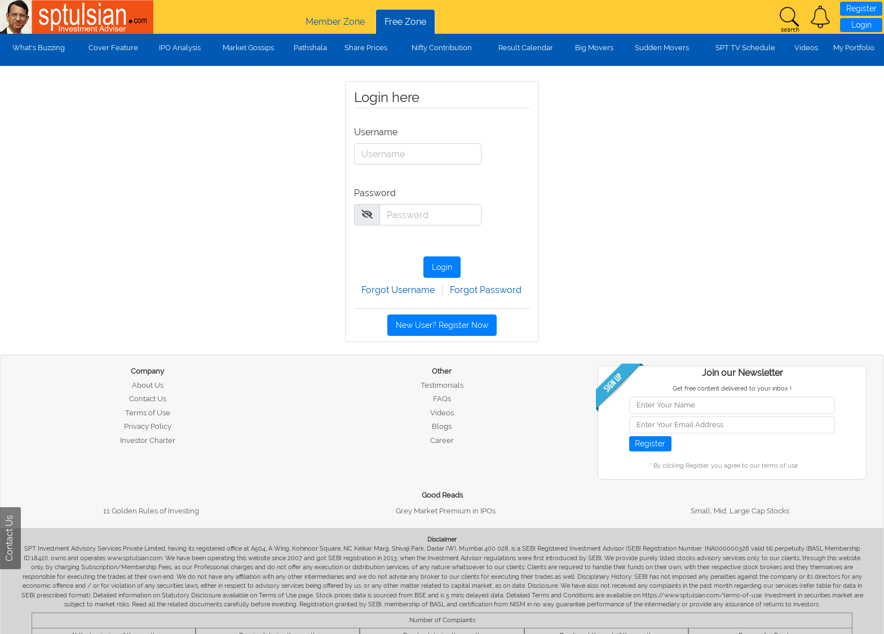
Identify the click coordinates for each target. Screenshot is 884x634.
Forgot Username (398, 290)
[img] (367, 214)
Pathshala (310, 47)
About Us (147, 385)
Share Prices (365, 47)
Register (861, 8)
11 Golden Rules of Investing (151, 511)
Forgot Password (485, 290)
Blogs (442, 426)
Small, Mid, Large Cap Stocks (740, 511)
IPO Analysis (180, 47)
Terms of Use (147, 413)
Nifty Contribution (442, 47)
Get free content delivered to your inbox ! (732, 388)
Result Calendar (525, 47)
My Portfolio (853, 47)
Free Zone (405, 21)
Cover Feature (113, 47)
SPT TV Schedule (745, 47)
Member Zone (335, 21)
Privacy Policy (147, 426)
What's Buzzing (38, 47)
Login (861, 24)
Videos (806, 47)
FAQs (442, 398)
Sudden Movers (662, 47)
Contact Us (147, 398)
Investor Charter (147, 440)
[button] (820, 17)
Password (375, 193)
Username (375, 132)
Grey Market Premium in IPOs (446, 511)
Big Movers (594, 47)
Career (442, 440)
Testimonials (442, 385)
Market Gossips (248, 47)
